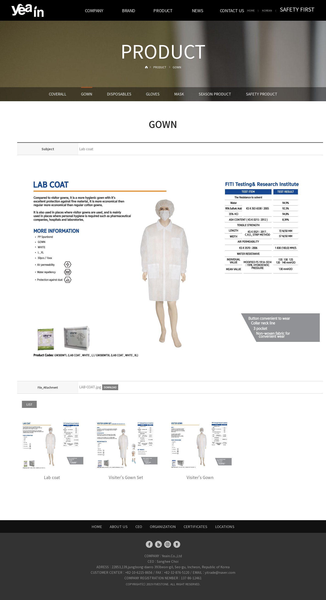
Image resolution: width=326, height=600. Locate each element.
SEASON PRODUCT (215, 94)
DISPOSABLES (119, 94)
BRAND (128, 10)
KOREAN (267, 10)
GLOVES (153, 94)
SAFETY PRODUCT (261, 94)
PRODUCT (162, 10)
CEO (138, 526)
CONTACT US (232, 10)
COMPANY (94, 10)
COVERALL (57, 94)
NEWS (197, 10)
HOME (251, 10)
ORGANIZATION (163, 526)
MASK (179, 94)
